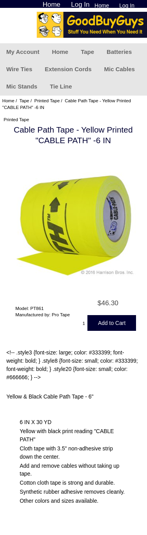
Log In (126, 5)
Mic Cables (119, 69)
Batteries (119, 51)
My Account (22, 51)
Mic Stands (21, 86)
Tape (87, 51)
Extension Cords (68, 69)
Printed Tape (47, 100)
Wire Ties (19, 69)
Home (101, 5)
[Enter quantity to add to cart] (84, 323)
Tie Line (61, 86)
